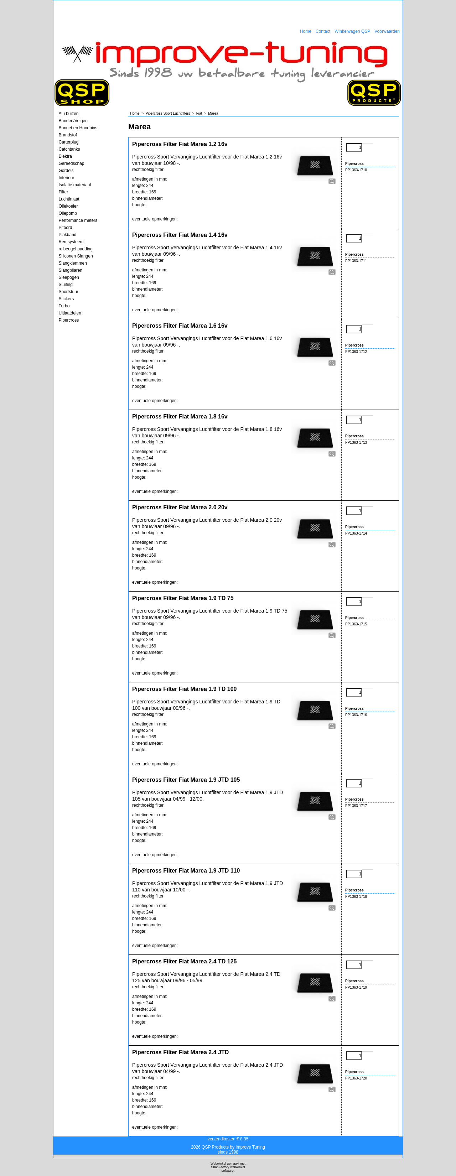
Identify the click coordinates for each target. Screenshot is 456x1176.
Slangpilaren (71, 270)
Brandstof (68, 134)
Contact (323, 31)
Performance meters (78, 220)
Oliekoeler (68, 206)
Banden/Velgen (73, 120)
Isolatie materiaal (75, 184)
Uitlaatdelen (70, 313)
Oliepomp (68, 213)
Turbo (64, 305)
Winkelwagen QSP (352, 31)
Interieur (66, 177)
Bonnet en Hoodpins (78, 127)
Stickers (66, 298)
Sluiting (66, 284)
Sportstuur (68, 291)
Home (305, 31)
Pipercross (69, 320)
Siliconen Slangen (76, 256)
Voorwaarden (387, 31)
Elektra (65, 156)
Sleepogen (69, 277)
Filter (63, 191)
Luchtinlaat (69, 199)
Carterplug (69, 142)
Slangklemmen (73, 263)
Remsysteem (71, 241)
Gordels (66, 170)
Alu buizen (69, 113)
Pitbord (65, 227)
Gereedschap (71, 163)
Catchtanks (69, 149)
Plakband (68, 234)
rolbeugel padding (76, 248)
